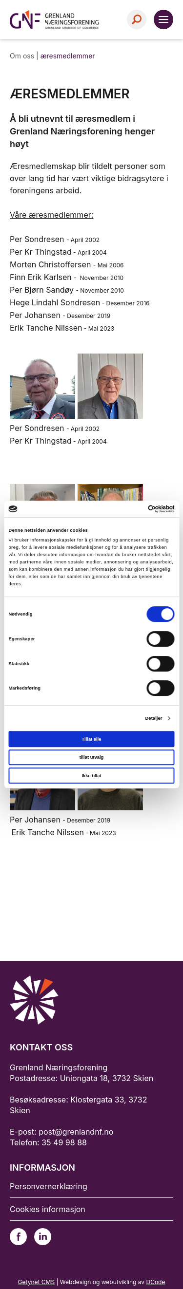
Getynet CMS (36, 1282)
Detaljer (153, 718)
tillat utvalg (91, 757)
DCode (155, 1282)
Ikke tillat (91, 775)
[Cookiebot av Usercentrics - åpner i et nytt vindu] (132, 509)
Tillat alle (92, 739)
